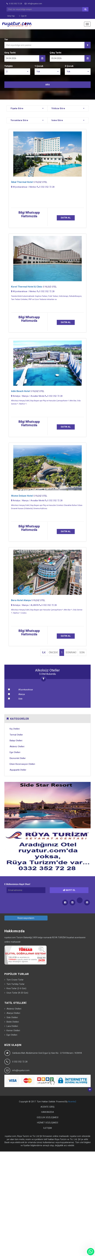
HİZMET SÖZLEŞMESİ (47, 1122)
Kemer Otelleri (13, 1030)
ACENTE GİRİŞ (47, 1107)
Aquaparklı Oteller (18, 770)
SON (82, 652)
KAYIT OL (69, 890)
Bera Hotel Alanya (21, 600)
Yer (6, 39)
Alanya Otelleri (13, 1013)
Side (20, 698)
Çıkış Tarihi (55, 52)
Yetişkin (8, 66)
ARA (47, 84)
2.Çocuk (69, 66)
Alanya (21, 694)
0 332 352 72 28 (14, 4)
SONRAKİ (71, 652)
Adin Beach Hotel (20, 391)
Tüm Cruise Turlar (15, 979)
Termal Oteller (16, 734)
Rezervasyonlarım (26, 918)
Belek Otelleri (13, 1021)
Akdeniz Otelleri (17, 746)
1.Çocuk (39, 66)
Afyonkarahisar (25, 689)
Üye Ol (22, 16)
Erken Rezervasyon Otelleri (22, 764)
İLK (44, 652)
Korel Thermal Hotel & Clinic (26, 286)
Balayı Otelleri (16, 740)
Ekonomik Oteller (18, 758)
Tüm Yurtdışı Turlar (16, 984)
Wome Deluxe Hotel (22, 495)
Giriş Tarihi (10, 52)
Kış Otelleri (15, 728)
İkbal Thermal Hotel (22, 182)
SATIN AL (66, 217)
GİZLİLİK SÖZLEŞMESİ (47, 1117)
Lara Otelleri (12, 1026)
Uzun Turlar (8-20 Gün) (17, 992)
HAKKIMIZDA (47, 1112)
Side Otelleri (12, 1017)
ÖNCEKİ (53, 652)
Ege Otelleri (15, 752)
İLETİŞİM (47, 1128)
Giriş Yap (11, 16)
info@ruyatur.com (33, 4)
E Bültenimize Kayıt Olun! (17, 884)
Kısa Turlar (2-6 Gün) (16, 988)
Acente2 (72, 1101)
